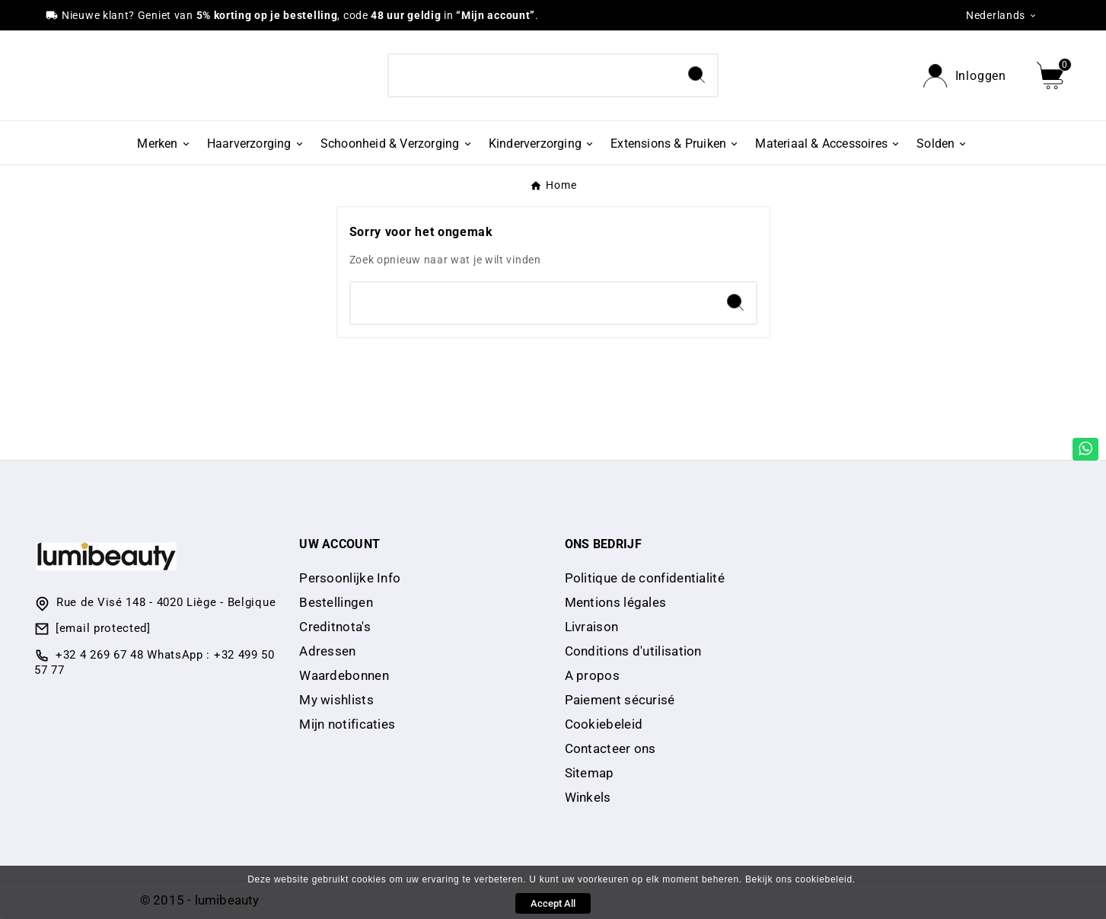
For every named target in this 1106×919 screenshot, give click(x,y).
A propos (592, 675)
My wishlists (336, 699)
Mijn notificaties (347, 724)
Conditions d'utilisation (633, 651)
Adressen (327, 651)
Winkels (588, 797)
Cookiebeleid (604, 724)
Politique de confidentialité (645, 578)
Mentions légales (616, 602)
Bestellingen (336, 602)
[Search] (532, 75)
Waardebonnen (344, 675)
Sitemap (589, 772)
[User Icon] (964, 76)
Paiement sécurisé (620, 699)
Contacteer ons (610, 748)
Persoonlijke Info (349, 578)
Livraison (592, 626)
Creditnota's (335, 626)
